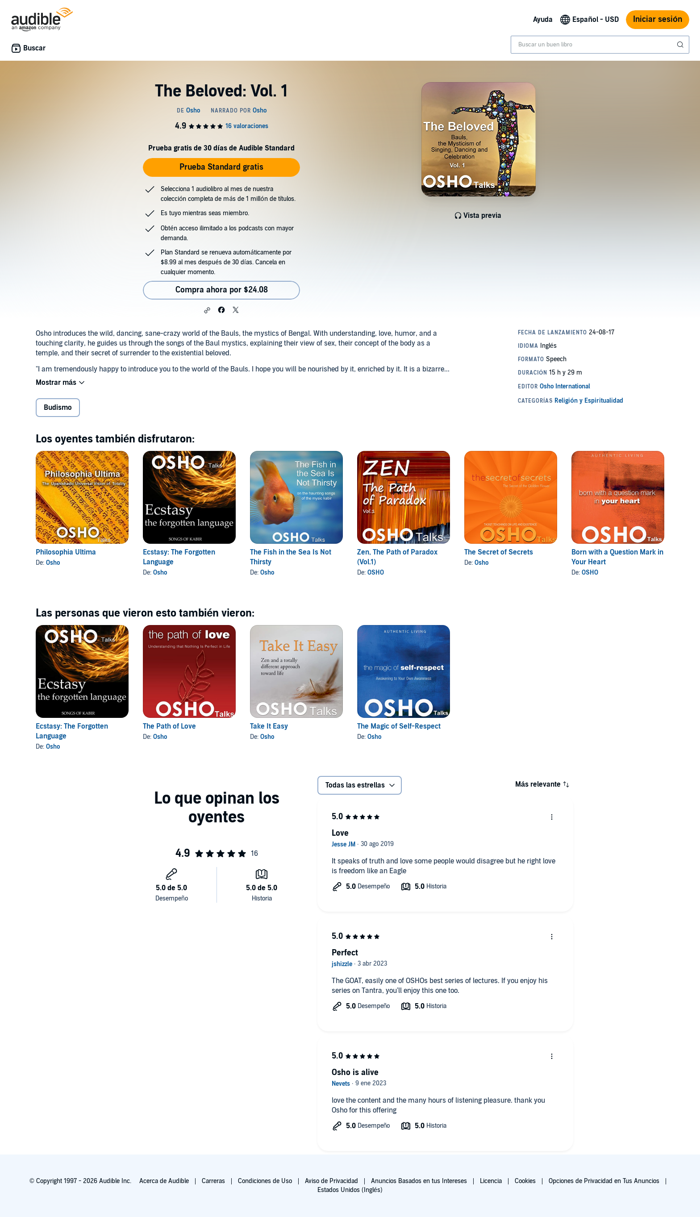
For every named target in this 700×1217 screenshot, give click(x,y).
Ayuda (543, 19)
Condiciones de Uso (265, 1181)
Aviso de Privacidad (331, 1181)
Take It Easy (269, 726)
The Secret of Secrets (498, 552)
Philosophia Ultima (66, 552)
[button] (207, 310)
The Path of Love (169, 726)
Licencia (491, 1181)
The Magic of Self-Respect (399, 726)
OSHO (375, 572)
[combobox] (600, 45)
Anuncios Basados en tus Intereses (419, 1181)
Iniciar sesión (657, 19)
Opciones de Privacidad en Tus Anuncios (604, 1181)
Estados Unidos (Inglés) (350, 1190)
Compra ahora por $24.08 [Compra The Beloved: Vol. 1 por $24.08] (221, 290)
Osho (53, 563)
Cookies (525, 1181)
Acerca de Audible (164, 1181)
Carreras (213, 1181)
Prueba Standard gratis (221, 167)
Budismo (58, 407)
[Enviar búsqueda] (681, 45)
